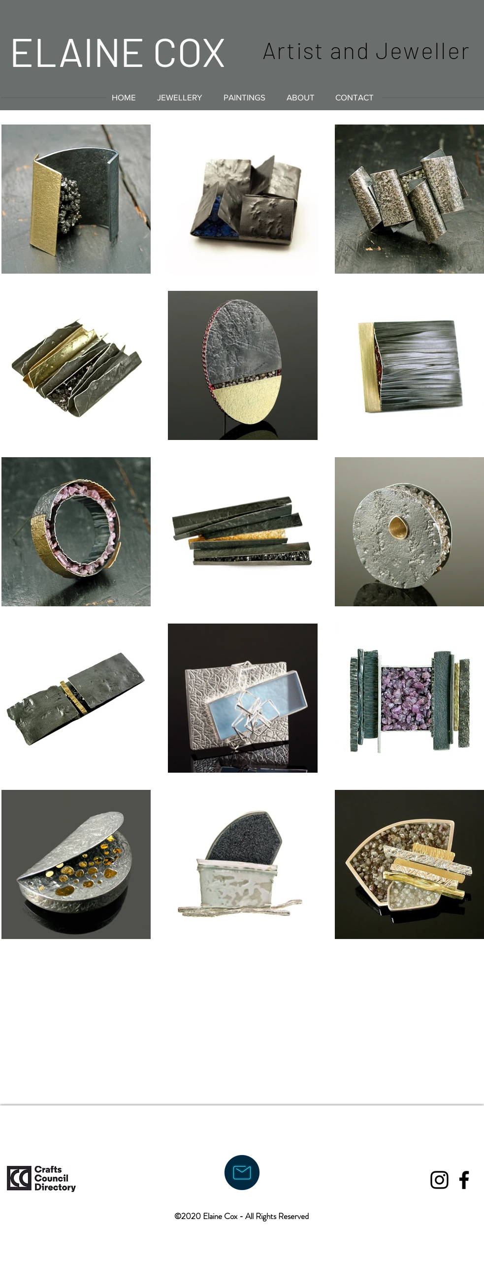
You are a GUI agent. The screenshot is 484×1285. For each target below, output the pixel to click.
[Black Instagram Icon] (439, 1180)
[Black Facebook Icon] (464, 1180)
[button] (180, 97)
